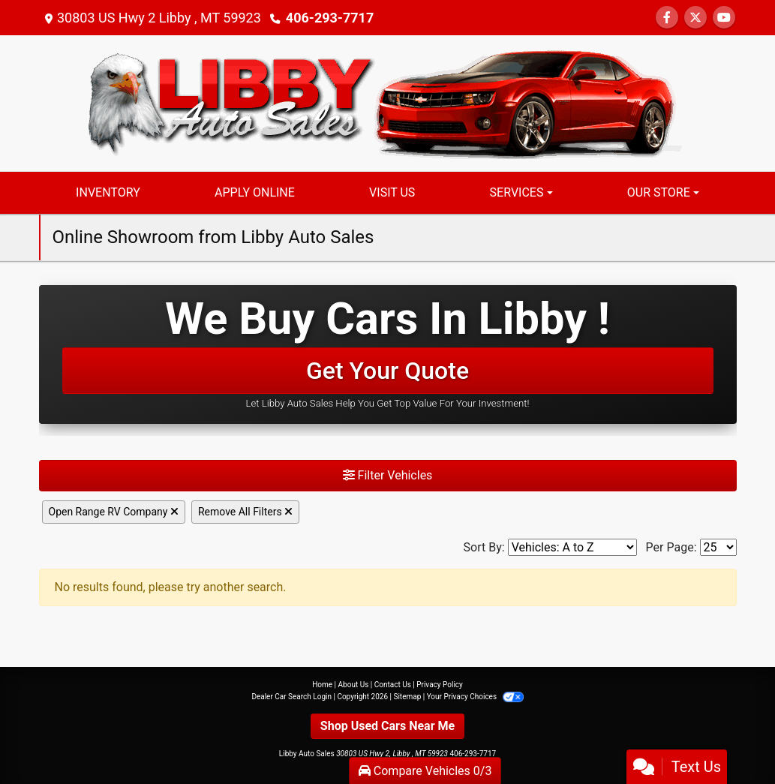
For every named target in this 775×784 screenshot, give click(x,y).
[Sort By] (572, 547)
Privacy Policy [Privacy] (439, 684)
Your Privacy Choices (475, 696)
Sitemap (407, 696)
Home (322, 684)
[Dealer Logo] (388, 102)
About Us (353, 684)
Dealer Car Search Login (291, 696)
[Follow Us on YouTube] (724, 17)
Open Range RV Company (114, 512)
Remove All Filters (245, 512)
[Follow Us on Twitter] (695, 17)
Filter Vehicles (388, 475)
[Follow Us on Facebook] (667, 17)
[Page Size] (718, 547)
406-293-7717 (330, 18)
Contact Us (392, 684)
